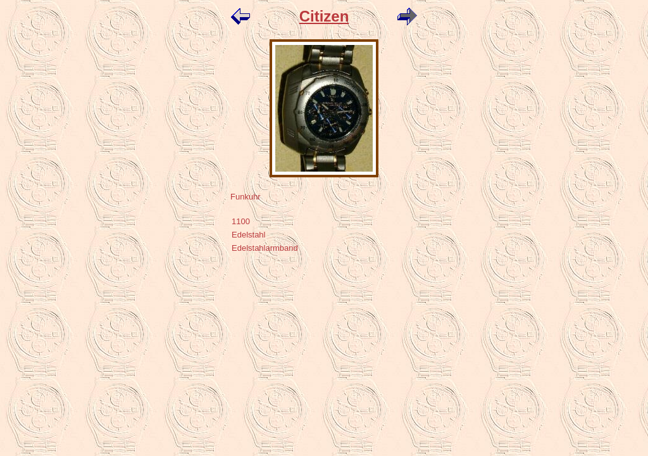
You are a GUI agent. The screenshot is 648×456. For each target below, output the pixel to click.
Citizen (324, 16)
